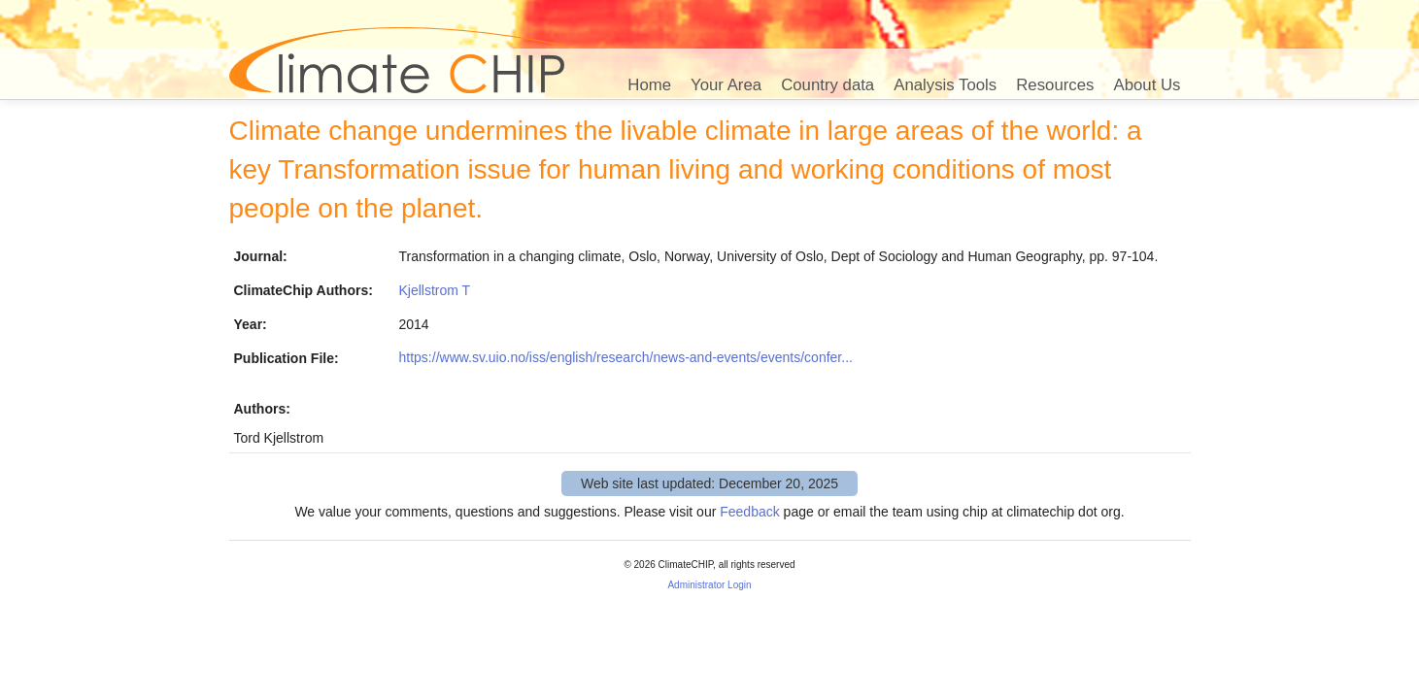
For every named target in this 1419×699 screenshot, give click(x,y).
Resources (1055, 85)
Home (649, 85)
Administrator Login (709, 585)
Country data (827, 85)
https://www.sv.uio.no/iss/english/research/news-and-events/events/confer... (626, 357)
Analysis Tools (945, 85)
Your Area (726, 85)
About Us (1146, 85)
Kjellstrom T (435, 290)
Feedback (749, 511)
